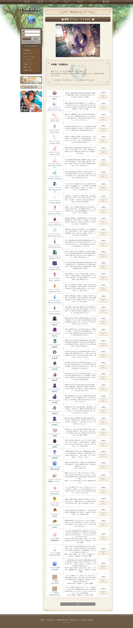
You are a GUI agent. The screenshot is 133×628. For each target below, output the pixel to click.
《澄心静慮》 (54, 402)
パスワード (23, 35)
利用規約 (42, 619)
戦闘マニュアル (31, 64)
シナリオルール (31, 60)
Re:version (90, 619)
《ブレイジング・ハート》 (54, 291)
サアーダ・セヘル (54, 121)
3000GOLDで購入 (103, 466)
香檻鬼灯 (50, 481)
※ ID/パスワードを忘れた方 (29, 41)
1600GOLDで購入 (103, 552)
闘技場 (106, 2)
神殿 (40, 2)
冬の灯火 (54, 527)
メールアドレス (23, 31)
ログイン (26, 38)
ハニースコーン (55, 583)
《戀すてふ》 (54, 335)
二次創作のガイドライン (74, 619)
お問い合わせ (31, 70)
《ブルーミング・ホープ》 (54, 247)
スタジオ (79, 2)
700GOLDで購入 (103, 537)
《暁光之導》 (54, 369)
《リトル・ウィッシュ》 (55, 313)
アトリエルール (31, 62)
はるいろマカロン (54, 493)
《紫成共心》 (54, 391)
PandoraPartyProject (31, 10)
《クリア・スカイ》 (55, 132)
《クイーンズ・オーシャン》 (54, 235)
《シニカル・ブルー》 (54, 143)
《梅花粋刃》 (54, 324)
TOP (27, 2)
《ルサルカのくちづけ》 (55, 555)
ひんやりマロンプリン (54, 594)
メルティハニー (55, 504)
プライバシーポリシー (50, 619)
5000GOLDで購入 (103, 478)
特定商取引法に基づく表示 (62, 619)
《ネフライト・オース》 (55, 258)
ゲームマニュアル (31, 57)
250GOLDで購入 (103, 580)
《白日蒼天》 (54, 424)
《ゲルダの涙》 (55, 569)
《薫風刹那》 (54, 347)
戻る (78, 604)
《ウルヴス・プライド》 (55, 269)
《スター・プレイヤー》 (55, 280)
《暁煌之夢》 (54, 380)
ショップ (92, 2)
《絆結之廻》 (54, 358)
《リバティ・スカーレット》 (54, 224)
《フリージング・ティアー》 (54, 302)
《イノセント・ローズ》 (55, 202)
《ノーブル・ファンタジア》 (54, 178)
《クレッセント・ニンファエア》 (54, 166)
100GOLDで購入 (103, 118)
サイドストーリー (31, 53)
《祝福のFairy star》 (55, 469)
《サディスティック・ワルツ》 (54, 190)
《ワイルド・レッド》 (54, 154)
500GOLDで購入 (103, 96)
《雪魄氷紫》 (54, 458)
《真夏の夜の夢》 (54, 540)
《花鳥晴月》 (54, 413)
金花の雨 (54, 516)
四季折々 (54, 98)
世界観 (31, 50)
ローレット (53, 2)
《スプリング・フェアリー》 (54, 213)
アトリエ (66, 2)
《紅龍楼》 (54, 446)
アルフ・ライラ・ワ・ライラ (54, 109)
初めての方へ (31, 67)
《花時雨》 (54, 435)
